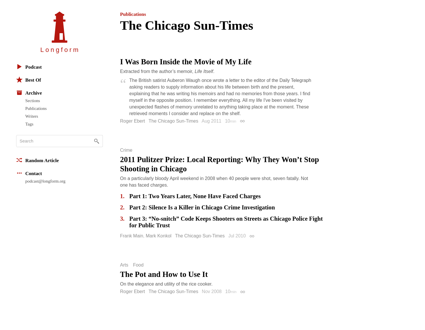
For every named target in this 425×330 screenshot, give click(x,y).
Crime (126, 150)
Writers (31, 116)
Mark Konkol (158, 235)
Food (138, 265)
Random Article (37, 160)
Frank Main (131, 235)
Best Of (28, 79)
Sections (32, 100)
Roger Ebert (132, 121)
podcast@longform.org (45, 181)
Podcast (29, 66)
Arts (124, 265)
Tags (29, 124)
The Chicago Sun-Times (173, 121)
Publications (36, 108)
